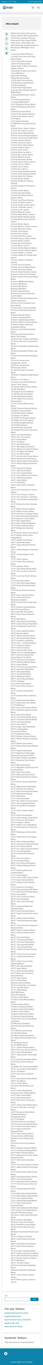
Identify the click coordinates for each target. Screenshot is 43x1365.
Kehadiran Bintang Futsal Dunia (16, 1313)
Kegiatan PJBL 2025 (12, 1323)
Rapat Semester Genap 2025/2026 (18, 1320)
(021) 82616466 (36, 2)
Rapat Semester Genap (13, 1327)
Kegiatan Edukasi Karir (13, 1316)
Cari (6, 1296)
